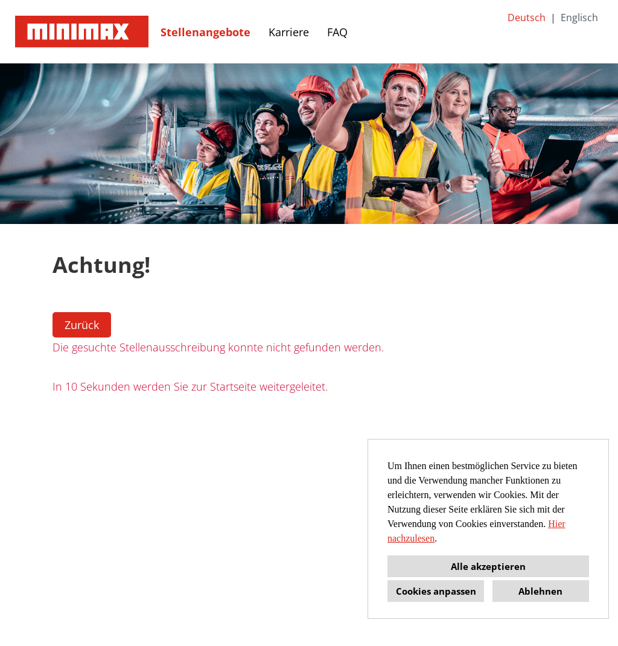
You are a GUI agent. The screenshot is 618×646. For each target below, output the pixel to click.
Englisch (579, 17)
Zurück (82, 325)
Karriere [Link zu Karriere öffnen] (289, 32)
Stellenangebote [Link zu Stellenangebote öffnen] (205, 32)
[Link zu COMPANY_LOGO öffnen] (81, 31)
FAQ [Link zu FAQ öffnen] (337, 32)
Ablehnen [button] (540, 591)
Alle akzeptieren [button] (488, 566)
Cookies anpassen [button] (436, 591)
